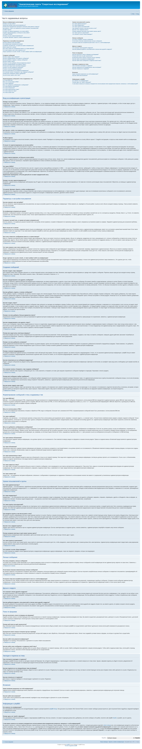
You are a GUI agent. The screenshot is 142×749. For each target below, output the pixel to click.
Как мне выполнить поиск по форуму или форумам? (85, 54)
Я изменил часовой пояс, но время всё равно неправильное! (18, 45)
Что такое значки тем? (8, 92)
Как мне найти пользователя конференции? (83, 59)
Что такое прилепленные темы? (11, 89)
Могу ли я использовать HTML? (11, 81)
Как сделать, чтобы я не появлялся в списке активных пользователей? (21, 28)
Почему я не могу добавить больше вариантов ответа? (17, 63)
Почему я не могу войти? (9, 23)
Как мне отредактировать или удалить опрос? (14, 64)
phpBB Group (53, 709)
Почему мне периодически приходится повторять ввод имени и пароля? (21, 26)
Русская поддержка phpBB (71, 745)
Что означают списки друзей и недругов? (82, 47)
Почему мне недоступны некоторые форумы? (14, 65)
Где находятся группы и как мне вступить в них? (84, 28)
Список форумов (9, 11)
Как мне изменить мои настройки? (11, 42)
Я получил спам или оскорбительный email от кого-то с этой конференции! (91, 42)
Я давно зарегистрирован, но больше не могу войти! (16, 32)
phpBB (67, 744)
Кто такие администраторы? (79, 23)
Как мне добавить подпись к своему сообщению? (15, 59)
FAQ (133, 14)
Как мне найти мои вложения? (80, 75)
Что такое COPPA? (8, 34)
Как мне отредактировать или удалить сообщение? (16, 58)
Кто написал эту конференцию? (80, 80)
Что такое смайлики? (8, 83)
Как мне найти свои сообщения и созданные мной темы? (86, 60)
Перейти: (104, 737)
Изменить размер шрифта (137, 11)
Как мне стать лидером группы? (80, 29)
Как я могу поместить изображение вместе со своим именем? (18, 48)
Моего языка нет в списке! (9, 47)
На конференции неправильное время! (13, 44)
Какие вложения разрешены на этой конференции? (85, 74)
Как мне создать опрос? (9, 61)
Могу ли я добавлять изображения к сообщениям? (15, 84)
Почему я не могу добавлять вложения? (13, 67)
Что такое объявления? (9, 87)
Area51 (115, 718)
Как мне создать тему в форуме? (11, 56)
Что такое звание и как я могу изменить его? (14, 50)
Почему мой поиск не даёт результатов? (82, 56)
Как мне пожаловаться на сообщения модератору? (16, 70)
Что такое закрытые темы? (9, 90)
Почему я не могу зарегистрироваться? (13, 35)
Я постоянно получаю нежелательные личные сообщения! (87, 41)
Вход (138, 14)
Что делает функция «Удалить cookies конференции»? (17, 37)
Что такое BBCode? (8, 80)
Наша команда (104, 741)
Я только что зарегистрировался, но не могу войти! (16, 31)
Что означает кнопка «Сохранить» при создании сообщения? (18, 72)
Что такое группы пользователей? (80, 26)
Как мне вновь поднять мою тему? (11, 75)
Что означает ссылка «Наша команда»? (82, 34)
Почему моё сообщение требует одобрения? (14, 73)
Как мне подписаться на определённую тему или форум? (86, 67)
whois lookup (107, 725)
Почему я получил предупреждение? (12, 69)
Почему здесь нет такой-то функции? (81, 82)
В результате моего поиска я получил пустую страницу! (86, 57)
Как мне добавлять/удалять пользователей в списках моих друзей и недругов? (92, 49)
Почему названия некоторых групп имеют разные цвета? (86, 31)
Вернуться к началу (9, 106)
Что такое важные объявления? (11, 86)
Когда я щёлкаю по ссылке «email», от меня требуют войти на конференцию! (22, 51)
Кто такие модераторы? (78, 25)
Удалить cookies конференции (116, 741)
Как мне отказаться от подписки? (80, 68)
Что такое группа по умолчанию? (80, 32)
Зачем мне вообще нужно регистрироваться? (14, 25)
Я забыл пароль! (7, 29)
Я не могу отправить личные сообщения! (82, 39)
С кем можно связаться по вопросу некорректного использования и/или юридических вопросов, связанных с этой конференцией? (105, 83)
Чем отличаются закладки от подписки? (82, 65)
